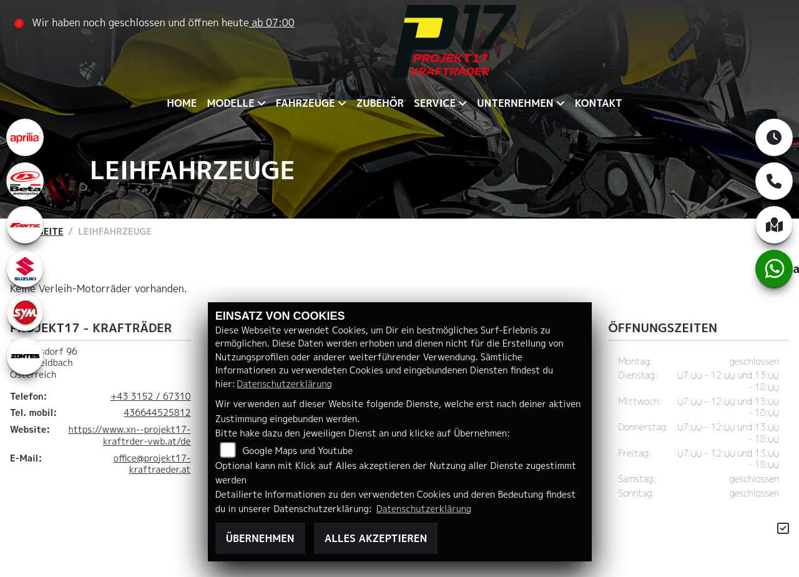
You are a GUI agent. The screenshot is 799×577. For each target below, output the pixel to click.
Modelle (230, 103)
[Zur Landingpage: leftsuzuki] (25, 268)
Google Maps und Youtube (297, 451)
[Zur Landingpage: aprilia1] (25, 137)
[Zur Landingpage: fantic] (25, 225)
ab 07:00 (272, 22)
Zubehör (380, 103)
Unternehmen (515, 103)
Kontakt (598, 103)
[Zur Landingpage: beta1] (25, 181)
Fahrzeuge (305, 103)
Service (435, 103)
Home (182, 103)
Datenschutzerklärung (284, 384)
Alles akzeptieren (376, 538)
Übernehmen (260, 538)
